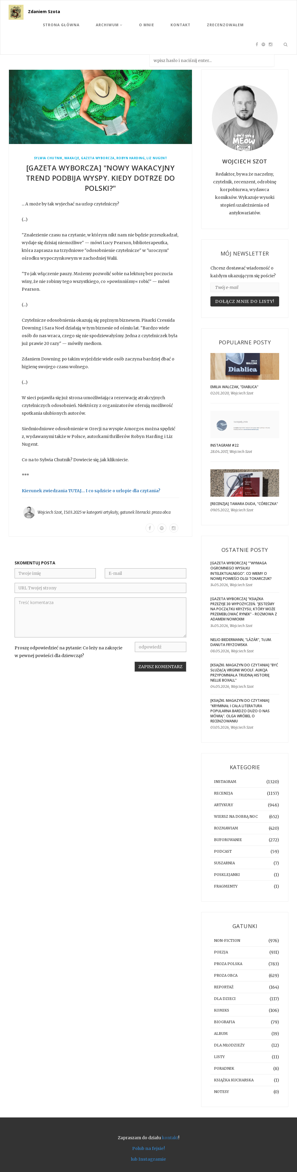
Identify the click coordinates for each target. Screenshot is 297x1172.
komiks (221, 1010)
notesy (221, 1091)
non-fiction (227, 940)
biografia (224, 1022)
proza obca (161, 512)
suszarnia (224, 863)
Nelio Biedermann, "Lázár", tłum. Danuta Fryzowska (241, 642)
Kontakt (180, 24)
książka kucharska (234, 1080)
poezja (221, 952)
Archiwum (109, 24)
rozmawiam (226, 828)
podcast (223, 851)
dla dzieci (225, 998)
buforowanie (228, 839)
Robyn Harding (130, 158)
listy (219, 1057)
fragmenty (225, 886)
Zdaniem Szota (44, 11)
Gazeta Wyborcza (98, 158)
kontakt (170, 1137)
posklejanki (227, 874)
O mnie (146, 24)
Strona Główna (61, 24)
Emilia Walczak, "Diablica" (234, 386)
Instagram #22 (224, 445)
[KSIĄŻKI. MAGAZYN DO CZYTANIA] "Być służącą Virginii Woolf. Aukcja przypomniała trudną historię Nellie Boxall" (244, 672)
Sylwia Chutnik (48, 158)
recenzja (223, 793)
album (221, 1033)
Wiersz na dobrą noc (236, 816)
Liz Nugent (156, 158)
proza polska (228, 964)
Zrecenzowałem (225, 24)
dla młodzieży (229, 1045)
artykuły (110, 512)
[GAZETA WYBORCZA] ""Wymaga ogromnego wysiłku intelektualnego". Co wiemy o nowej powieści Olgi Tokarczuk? (241, 571)
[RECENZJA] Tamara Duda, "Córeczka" (244, 503)
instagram (225, 781)
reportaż (224, 987)
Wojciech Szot (49, 512)
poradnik (224, 1068)
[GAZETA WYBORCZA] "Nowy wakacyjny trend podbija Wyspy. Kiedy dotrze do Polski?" (100, 178)
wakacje (71, 158)
